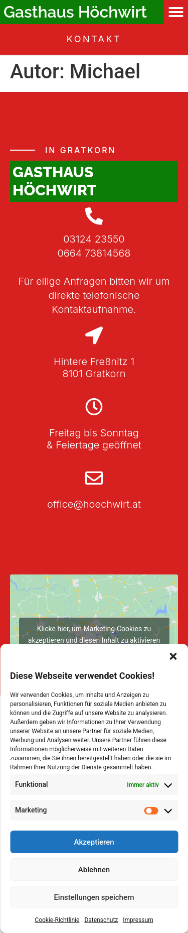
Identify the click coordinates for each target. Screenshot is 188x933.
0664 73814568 (93, 253)
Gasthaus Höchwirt (75, 12)
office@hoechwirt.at (94, 504)
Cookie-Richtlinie (57, 919)
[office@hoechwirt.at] (94, 478)
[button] (173, 656)
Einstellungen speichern (94, 897)
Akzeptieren (94, 842)
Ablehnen (94, 869)
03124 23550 (93, 239)
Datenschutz (101, 919)
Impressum (138, 919)
